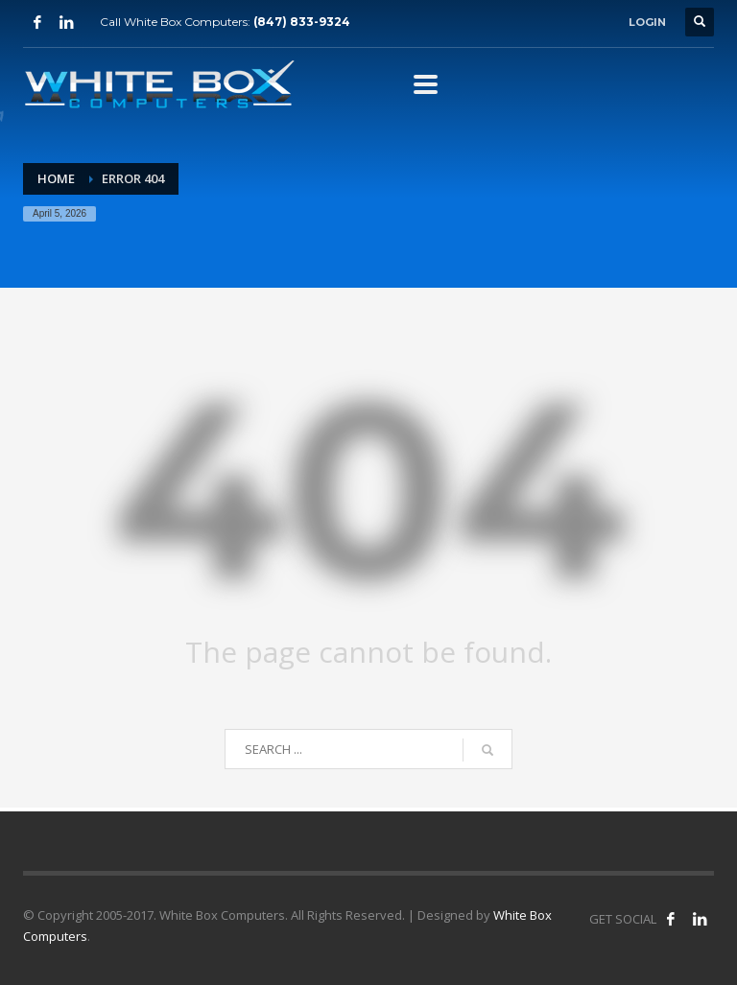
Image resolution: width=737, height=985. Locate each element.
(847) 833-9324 (301, 21)
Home (56, 178)
